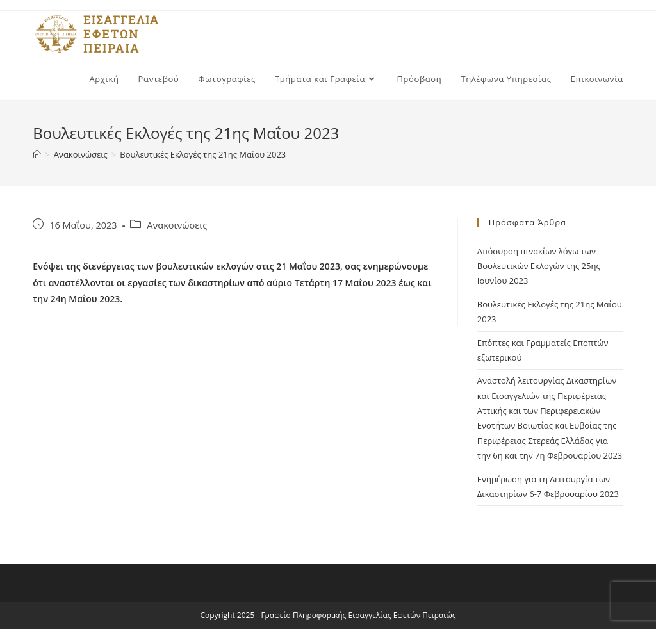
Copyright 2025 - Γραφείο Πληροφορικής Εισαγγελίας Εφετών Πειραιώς (328, 615)
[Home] (37, 154)
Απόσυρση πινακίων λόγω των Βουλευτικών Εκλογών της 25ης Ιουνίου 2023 (538, 266)
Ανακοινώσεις (177, 225)
